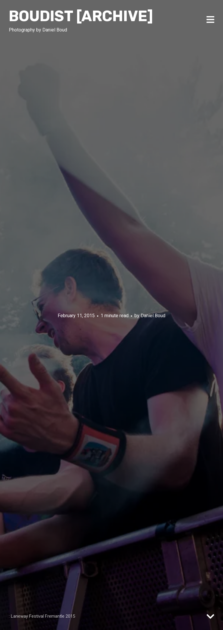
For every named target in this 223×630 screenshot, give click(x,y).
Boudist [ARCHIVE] (81, 16)
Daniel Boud (153, 315)
